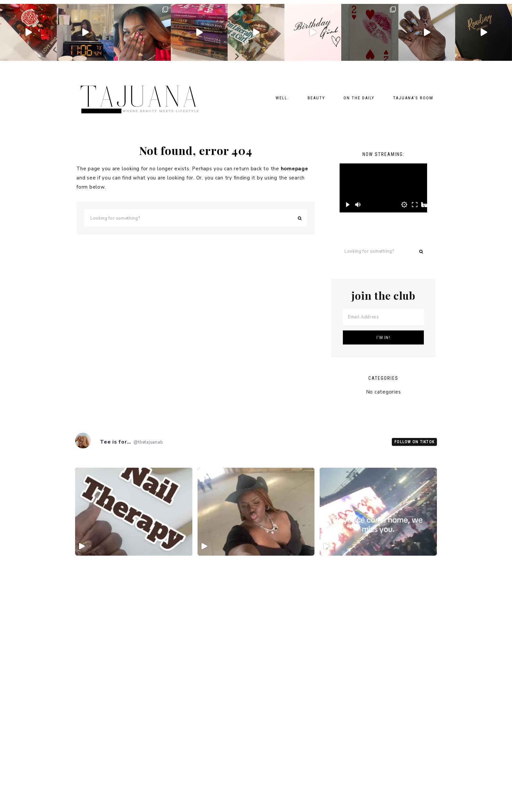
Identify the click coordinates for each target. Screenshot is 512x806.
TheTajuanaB (141, 95)
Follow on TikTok (414, 442)
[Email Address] (383, 317)
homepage (294, 168)
